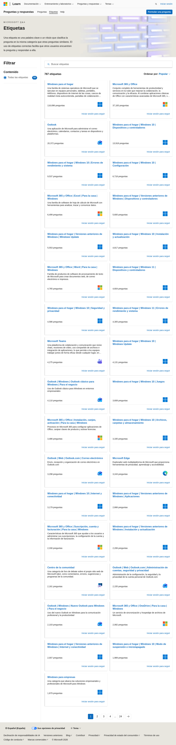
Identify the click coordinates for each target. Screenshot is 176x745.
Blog (68, 735)
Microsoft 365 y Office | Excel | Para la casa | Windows (72, 197)
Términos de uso (151, 735)
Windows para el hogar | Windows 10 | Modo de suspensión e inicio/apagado (139, 645)
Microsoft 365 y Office (125, 84)
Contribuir (80, 735)
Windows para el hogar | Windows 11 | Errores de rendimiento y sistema (140, 309)
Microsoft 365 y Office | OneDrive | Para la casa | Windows (140, 607)
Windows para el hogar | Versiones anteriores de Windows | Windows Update (74, 235)
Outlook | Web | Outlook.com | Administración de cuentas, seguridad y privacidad (140, 569)
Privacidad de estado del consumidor (121, 735)
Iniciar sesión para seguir (93, 114)
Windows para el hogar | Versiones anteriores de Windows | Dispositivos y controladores (140, 197)
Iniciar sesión (166, 4)
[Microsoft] (5, 4)
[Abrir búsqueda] (156, 4)
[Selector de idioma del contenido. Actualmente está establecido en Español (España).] (15, 728)
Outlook (51, 124)
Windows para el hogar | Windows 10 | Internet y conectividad (74, 495)
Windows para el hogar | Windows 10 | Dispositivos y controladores (134, 126)
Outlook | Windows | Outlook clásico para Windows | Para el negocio (70, 383)
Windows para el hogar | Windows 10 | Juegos (139, 381)
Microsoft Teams (56, 341)
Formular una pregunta (159, 12)
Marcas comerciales (37, 739)
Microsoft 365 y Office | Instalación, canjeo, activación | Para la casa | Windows (71, 421)
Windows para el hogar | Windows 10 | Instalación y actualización (141, 235)
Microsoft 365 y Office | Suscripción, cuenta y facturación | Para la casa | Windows (73, 528)
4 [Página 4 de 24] (110, 716)
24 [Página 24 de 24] (120, 716)
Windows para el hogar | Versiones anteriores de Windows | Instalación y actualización (140, 528)
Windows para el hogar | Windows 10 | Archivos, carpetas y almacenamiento (140, 421)
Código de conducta (13, 739)
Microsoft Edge (121, 458)
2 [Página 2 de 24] (97, 716)
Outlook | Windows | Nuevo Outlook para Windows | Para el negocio (75, 607)
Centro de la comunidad (60, 567)
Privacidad (93, 735)
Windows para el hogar (60, 84)
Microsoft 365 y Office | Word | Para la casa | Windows (72, 268)
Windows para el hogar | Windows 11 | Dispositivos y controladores (134, 268)
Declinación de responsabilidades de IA (22, 735)
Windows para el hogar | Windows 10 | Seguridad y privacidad (76, 309)
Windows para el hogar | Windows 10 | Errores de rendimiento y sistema (75, 164)
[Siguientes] (128, 716)
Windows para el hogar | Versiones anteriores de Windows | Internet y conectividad (74, 645)
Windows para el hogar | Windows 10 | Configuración (134, 164)
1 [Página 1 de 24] (90, 716)
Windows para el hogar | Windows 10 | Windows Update (134, 342)
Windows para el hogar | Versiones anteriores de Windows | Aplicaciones (140, 495)
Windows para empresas (61, 677)
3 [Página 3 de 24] (103, 716)
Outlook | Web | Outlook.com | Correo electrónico (75, 458)
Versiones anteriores (53, 735)
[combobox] (108, 64)
